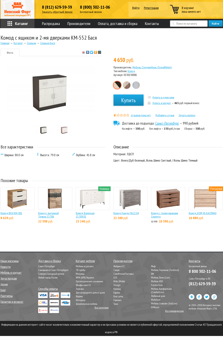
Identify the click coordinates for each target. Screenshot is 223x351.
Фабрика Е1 (119, 266)
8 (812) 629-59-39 (57, 7)
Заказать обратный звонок (57, 12)
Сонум (116, 270)
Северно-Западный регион (51, 273)
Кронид (117, 288)
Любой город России (48, 277)
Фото (10, 52)
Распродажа (51, 23)
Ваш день (118, 296)
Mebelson (156, 299)
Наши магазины (10, 261)
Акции (4, 284)
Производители (78, 23)
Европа (116, 292)
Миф (153, 266)
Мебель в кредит (11, 272)
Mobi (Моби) (119, 281)
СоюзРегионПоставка (123, 273)
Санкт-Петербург (167, 123)
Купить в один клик (163, 97)
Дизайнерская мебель (86, 304)
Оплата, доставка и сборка (117, 23)
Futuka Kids (157, 285)
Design (116, 285)
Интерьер (80, 300)
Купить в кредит (162, 103)
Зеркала (80, 288)
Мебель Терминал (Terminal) (165, 270)
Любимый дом (158, 296)
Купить (128, 100)
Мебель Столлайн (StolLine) (164, 303)
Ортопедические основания (89, 281)
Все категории (102, 307)
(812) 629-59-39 (202, 284)
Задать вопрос (187, 115)
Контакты (152, 23)
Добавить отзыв (164, 115)
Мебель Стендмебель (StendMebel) (152, 67)
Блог (3, 290)
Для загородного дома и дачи (90, 292)
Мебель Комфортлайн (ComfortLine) (161, 290)
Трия (115, 304)
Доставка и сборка (49, 261)
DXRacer (155, 307)
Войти (135, 8)
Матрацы (80, 273)
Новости (6, 267)
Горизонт (117, 300)
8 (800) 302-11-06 (95, 7)
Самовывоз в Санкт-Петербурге (53, 270)
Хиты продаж (9, 278)
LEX (115, 277)
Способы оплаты (48, 289)
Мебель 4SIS (157, 281)
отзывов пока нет (141, 115)
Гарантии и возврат (12, 302)
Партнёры (7, 296)
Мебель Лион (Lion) (160, 277)
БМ (152, 273)
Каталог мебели (85, 261)
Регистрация (151, 8)
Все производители (174, 311)
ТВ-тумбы (80, 270)
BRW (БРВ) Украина (85, 277)
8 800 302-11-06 (202, 271)
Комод (131, 71)
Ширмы (79, 296)
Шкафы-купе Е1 (83, 285)
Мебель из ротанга (85, 266)
